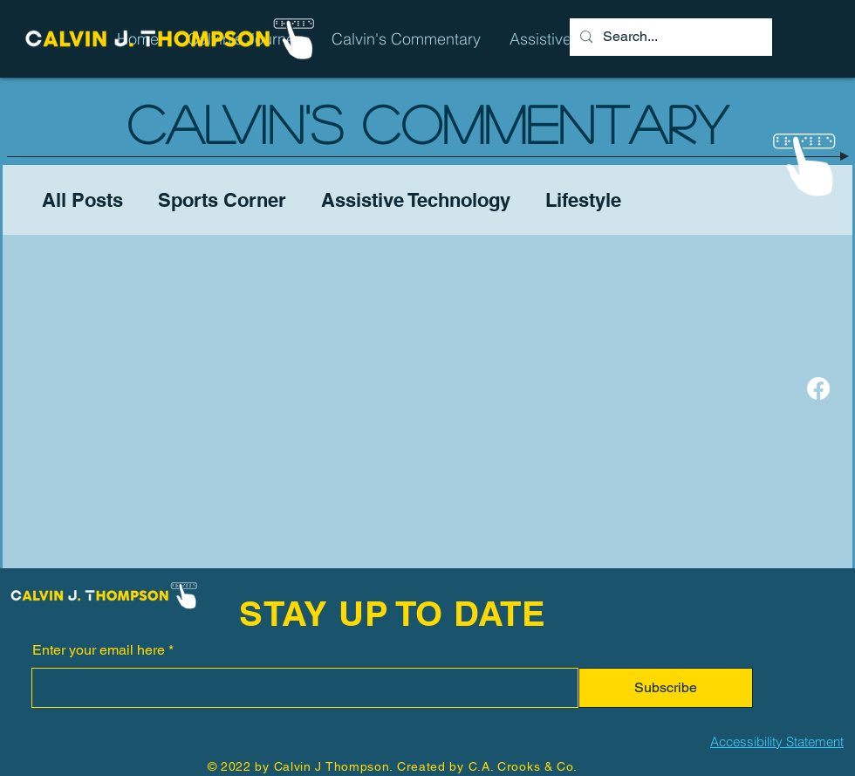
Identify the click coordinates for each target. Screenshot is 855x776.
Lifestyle (583, 200)
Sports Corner (222, 200)
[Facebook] (818, 388)
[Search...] (669, 37)
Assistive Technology (415, 200)
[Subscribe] (665, 688)
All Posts (82, 200)
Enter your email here (98, 650)
